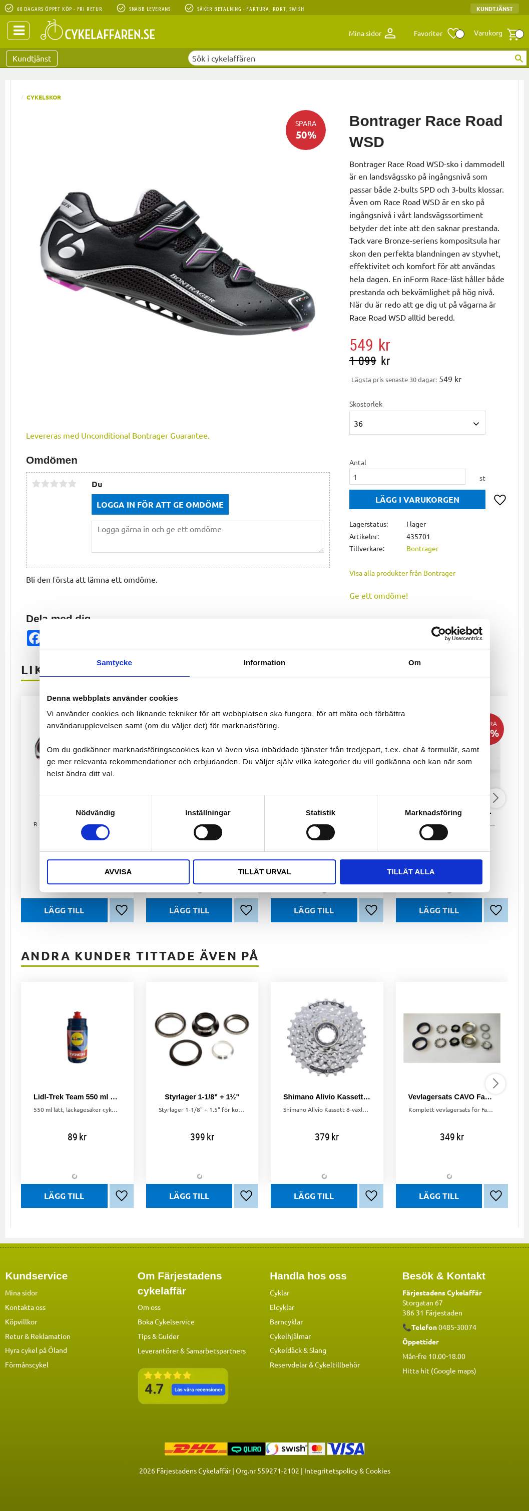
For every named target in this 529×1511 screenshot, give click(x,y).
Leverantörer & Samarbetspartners (192, 1349)
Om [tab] (414, 662)
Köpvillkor (21, 1320)
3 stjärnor (54, 483)
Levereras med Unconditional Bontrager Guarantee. (118, 435)
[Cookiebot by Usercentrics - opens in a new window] (438, 633)
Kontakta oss (25, 1306)
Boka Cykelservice (166, 1320)
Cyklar (279, 1291)
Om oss (149, 1306)
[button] (437, 34)
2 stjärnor (45, 483)
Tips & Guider (158, 1335)
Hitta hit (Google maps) (439, 1369)
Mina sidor (21, 1291)
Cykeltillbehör (337, 1363)
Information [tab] (265, 662)
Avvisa (118, 871)
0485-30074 (457, 1326)
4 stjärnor (63, 483)
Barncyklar (286, 1320)
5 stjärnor (72, 483)
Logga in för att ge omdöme (160, 504)
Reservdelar (288, 1363)
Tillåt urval (264, 871)
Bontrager (422, 548)
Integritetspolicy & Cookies (347, 1469)
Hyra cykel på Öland (36, 1349)
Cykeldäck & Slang (298, 1349)
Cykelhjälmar (290, 1335)
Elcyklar (282, 1306)
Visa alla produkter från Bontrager (402, 572)
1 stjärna (36, 483)
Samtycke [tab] (114, 662)
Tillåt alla (410, 871)
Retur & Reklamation (38, 1335)
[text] (428, 345)
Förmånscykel (27, 1363)
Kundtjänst (494, 9)
